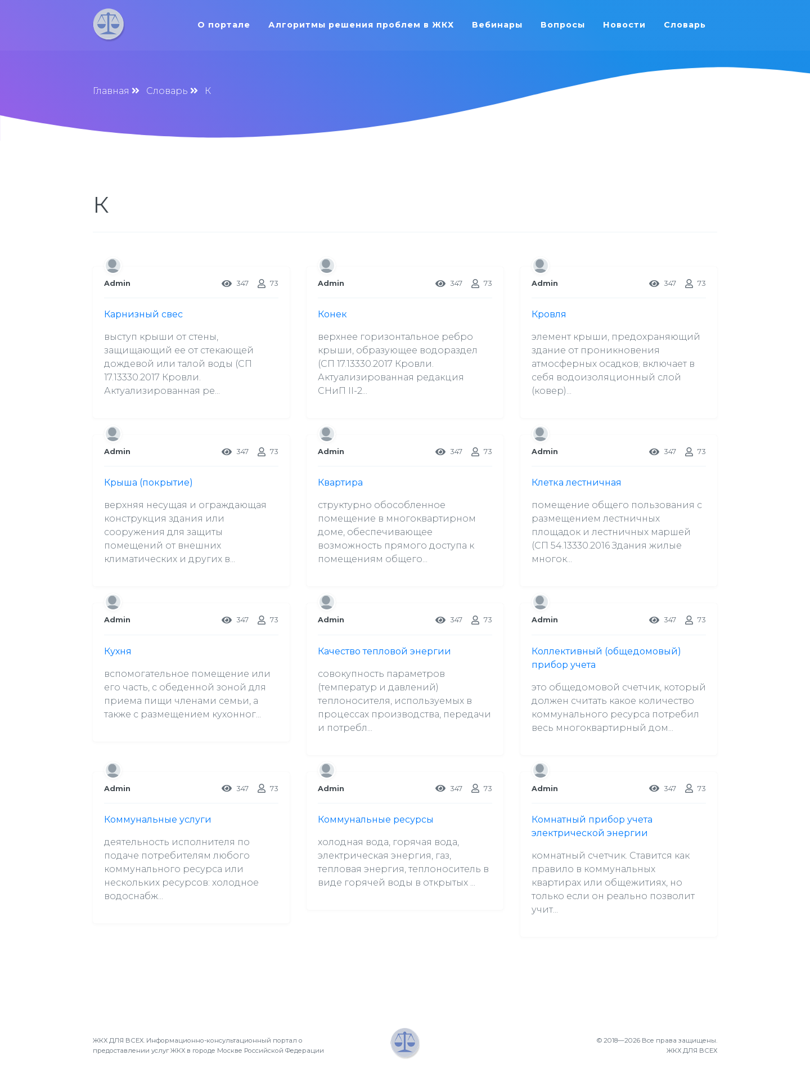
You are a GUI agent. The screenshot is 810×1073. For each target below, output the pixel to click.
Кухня (118, 651)
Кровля (549, 314)
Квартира (340, 482)
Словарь (687, 25)
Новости (626, 25)
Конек (332, 314)
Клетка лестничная (577, 482)
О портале (226, 25)
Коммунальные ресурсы (376, 819)
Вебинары (499, 25)
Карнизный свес (143, 314)
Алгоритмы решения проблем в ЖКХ (363, 25)
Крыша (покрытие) (148, 482)
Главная (111, 91)
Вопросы (565, 25)
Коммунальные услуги (158, 819)
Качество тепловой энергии (384, 651)
